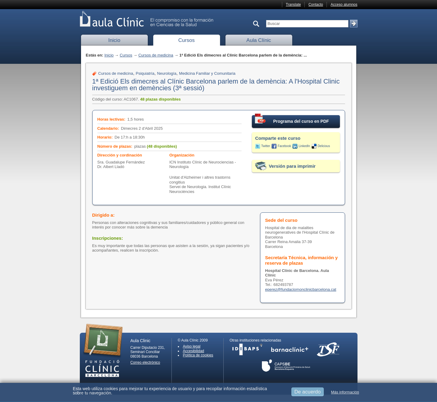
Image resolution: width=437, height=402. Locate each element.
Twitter (265, 146)
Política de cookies (198, 355)
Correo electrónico (145, 362)
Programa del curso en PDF (292, 119)
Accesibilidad (193, 351)
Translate (293, 4)
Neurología (167, 73)
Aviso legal (192, 346)
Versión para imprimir (292, 166)
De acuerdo (307, 392)
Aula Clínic (258, 40)
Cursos (186, 40)
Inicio (114, 40)
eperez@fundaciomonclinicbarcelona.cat (300, 289)
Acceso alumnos (343, 4)
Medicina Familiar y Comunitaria (207, 73)
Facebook (284, 146)
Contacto (315, 4)
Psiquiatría (145, 73)
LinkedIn (304, 146)
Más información (345, 392)
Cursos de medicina (155, 55)
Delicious (324, 146)
